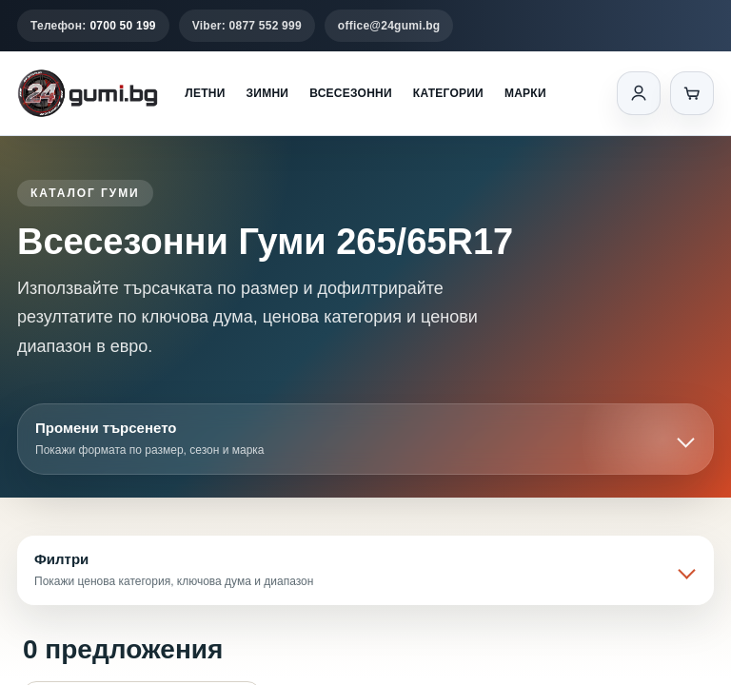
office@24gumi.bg (389, 25)
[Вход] (639, 93)
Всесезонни (350, 93)
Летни (205, 93)
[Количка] (692, 93)
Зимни (268, 93)
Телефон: (93, 25)
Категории (448, 93)
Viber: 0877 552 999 (247, 25)
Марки (525, 93)
